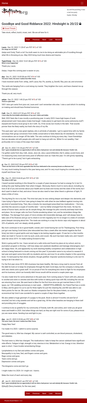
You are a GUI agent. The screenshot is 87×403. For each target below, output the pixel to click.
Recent (58, 40)
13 (40, 61)
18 (31, 164)
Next (44, 40)
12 (35, 47)
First (28, 40)
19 (32, 178)
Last (50, 40)
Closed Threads (9, 28)
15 (34, 99)
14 (33, 77)
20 (32, 319)
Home (5, 3)
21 (31, 381)
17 (31, 148)
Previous (36, 40)
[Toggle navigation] (82, 3)
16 (33, 113)
